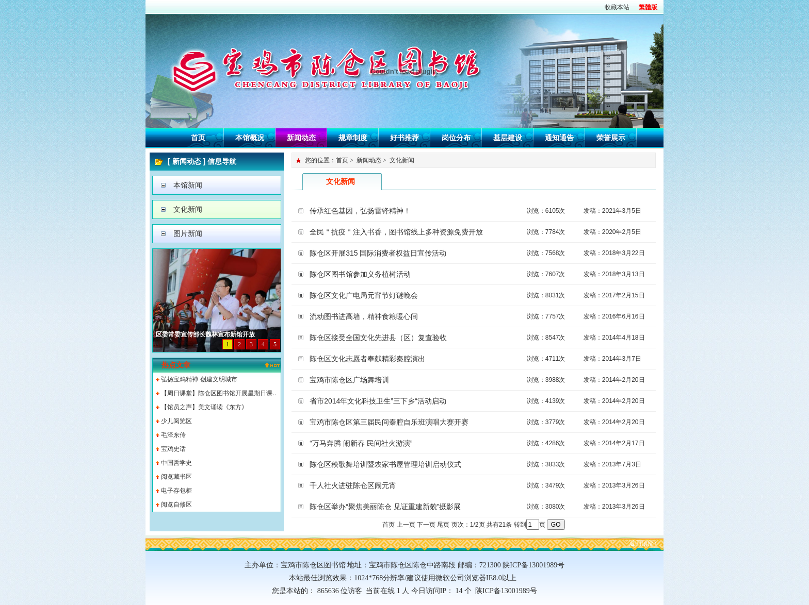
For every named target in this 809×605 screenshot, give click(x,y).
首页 (198, 137)
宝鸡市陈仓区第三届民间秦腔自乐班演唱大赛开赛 (389, 422)
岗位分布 (456, 137)
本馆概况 (249, 137)
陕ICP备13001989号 (504, 591)
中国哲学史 (176, 462)
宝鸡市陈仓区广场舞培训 (349, 380)
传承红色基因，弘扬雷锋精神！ (360, 211)
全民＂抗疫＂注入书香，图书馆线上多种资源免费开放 (396, 232)
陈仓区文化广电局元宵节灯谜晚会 (364, 295)
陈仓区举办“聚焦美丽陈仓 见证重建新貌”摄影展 (385, 506)
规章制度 (352, 137)
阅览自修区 (176, 504)
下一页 (426, 524)
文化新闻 (187, 209)
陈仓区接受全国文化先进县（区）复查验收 (378, 337)
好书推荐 (404, 137)
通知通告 (559, 137)
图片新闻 (187, 233)
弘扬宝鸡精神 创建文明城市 (199, 379)
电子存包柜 (176, 490)
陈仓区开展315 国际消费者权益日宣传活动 (378, 253)
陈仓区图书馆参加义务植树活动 (360, 274)
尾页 (443, 524)
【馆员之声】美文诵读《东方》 (204, 407)
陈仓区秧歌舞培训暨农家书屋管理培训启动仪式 (385, 464)
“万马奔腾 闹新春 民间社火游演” (361, 443)
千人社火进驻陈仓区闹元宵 (353, 485)
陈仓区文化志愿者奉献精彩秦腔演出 (367, 359)
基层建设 (507, 137)
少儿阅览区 (176, 421)
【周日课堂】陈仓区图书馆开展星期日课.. (218, 393)
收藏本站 (617, 7)
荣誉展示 (610, 137)
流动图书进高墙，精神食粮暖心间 (364, 316)
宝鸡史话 (173, 448)
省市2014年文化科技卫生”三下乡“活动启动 (378, 401)
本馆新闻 (187, 185)
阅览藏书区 (176, 476)
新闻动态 (301, 137)
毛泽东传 (173, 435)
